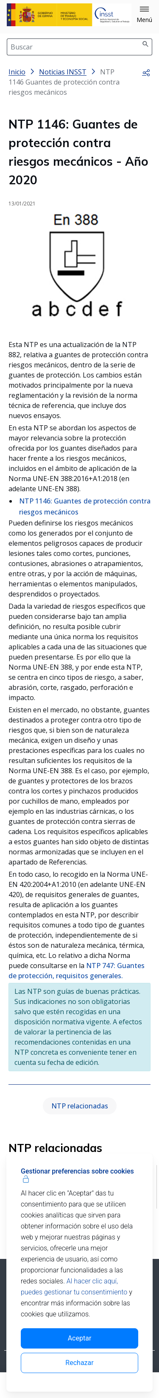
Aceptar (80, 1338)
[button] (144, 15)
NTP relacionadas (79, 1106)
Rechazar (79, 1363)
